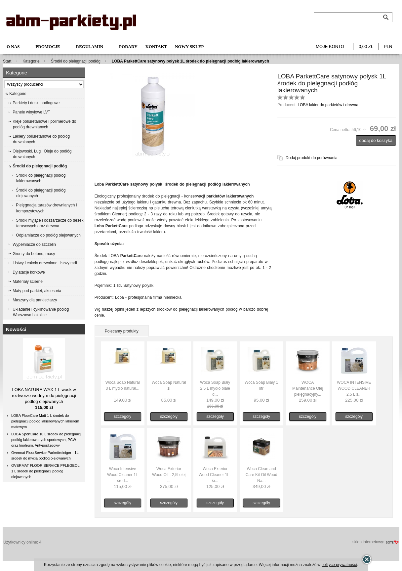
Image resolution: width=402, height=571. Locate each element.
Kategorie (30, 61)
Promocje (47, 46)
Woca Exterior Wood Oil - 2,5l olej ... (168, 474)
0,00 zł (366, 46)
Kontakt (156, 46)
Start (7, 61)
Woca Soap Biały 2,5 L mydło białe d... (215, 388)
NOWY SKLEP (189, 46)
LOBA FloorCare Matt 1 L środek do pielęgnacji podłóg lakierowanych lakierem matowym (45, 421)
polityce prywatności (339, 564)
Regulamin (89, 46)
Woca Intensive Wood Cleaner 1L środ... (122, 474)
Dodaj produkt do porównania (312, 157)
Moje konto (330, 46)
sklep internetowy (367, 542)
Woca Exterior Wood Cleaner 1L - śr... (215, 474)
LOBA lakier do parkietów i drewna (328, 105)
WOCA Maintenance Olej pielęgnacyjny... (307, 388)
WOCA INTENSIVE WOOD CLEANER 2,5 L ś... (354, 388)
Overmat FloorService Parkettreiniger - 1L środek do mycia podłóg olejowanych (45, 455)
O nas (13, 46)
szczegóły (122, 416)
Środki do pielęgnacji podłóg (75, 61)
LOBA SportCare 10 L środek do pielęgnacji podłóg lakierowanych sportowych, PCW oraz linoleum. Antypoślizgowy (46, 439)
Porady (128, 46)
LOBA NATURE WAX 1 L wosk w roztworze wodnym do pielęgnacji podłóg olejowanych (44, 395)
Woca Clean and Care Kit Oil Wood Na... (261, 474)
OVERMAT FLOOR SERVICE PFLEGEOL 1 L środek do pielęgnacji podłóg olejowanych (45, 471)
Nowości (16, 329)
